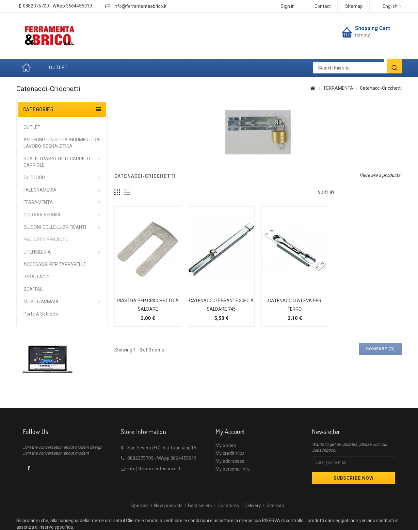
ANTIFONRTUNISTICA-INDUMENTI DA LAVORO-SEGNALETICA (62, 143)
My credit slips (230, 453)
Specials (140, 505)
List (127, 192)
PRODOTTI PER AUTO (46, 239)
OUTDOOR (34, 177)
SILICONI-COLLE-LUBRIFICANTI (55, 227)
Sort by (326, 192)
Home (27, 68)
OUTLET (58, 67)
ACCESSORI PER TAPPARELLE (55, 264)
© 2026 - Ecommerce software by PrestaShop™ (209, 526)
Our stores (228, 505)
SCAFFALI (33, 289)
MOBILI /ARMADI (41, 301)
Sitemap (275, 505)
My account (230, 431)
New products (168, 505)
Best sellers (200, 505)
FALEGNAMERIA (40, 190)
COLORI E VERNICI (42, 214)
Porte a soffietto (41, 314)
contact (322, 6)
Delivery (253, 505)
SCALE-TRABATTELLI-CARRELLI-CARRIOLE (58, 162)
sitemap (354, 6)
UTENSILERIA (37, 252)
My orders (226, 445)
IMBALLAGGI (36, 276)
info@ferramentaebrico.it (140, 6)
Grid (117, 192)
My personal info (233, 469)
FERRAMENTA (38, 202)
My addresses (230, 461)
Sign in (288, 6)
